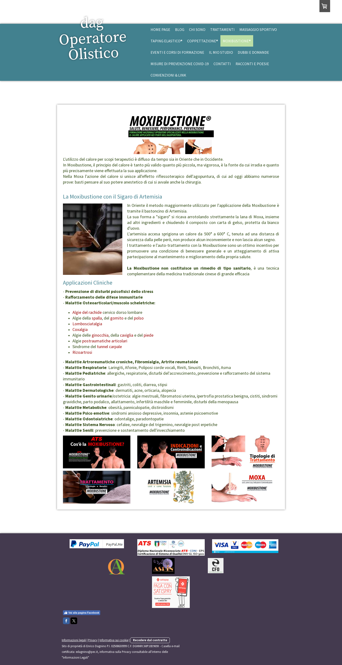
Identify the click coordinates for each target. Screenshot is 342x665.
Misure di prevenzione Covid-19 (180, 63)
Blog (179, 29)
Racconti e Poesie (252, 63)
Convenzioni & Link (168, 75)
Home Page (160, 29)
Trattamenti (222, 29)
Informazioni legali (74, 640)
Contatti (222, 63)
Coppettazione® (202, 41)
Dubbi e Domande (253, 52)
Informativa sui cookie (114, 640)
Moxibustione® (237, 41)
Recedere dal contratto (150, 640)
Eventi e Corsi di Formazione (177, 52)
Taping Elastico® (166, 41)
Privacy (92, 640)
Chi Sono (197, 29)
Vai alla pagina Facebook (81, 613)
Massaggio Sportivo (258, 29)
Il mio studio (221, 52)
